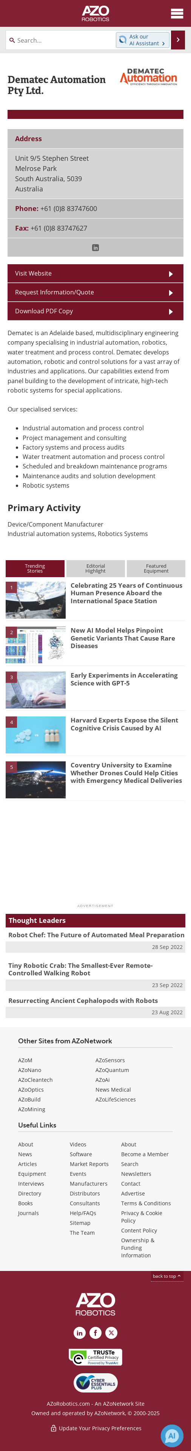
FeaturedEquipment (156, 568)
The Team (82, 1232)
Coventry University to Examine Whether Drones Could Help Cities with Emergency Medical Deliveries (126, 773)
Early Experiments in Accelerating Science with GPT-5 (124, 679)
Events (78, 1173)
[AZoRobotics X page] (111, 1333)
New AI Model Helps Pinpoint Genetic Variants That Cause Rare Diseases (123, 638)
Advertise (133, 1193)
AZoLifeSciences (116, 1099)
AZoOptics (31, 1089)
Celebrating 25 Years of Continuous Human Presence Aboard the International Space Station (126, 593)
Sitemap (80, 1222)
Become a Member (145, 1154)
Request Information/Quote (54, 292)
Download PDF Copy (44, 311)
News (25, 1154)
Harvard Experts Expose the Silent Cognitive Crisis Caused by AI (124, 724)
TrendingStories (35, 568)
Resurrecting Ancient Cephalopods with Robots (83, 1000)
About (25, 1144)
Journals (28, 1213)
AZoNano (29, 1070)
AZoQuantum (112, 1070)
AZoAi (103, 1079)
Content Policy (139, 1230)
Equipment (32, 1173)
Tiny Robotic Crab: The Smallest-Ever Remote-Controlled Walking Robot (80, 969)
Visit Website (33, 273)
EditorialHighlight (95, 568)
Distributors (85, 1193)
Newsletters (136, 1173)
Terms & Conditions (146, 1203)
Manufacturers (89, 1183)
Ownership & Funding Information (137, 1248)
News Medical (113, 1089)
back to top (167, 1276)
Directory (29, 1193)
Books (25, 1203)
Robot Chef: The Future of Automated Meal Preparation (96, 934)
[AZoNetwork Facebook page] (95, 1333)
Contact (130, 1183)
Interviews (31, 1183)
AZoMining (31, 1109)
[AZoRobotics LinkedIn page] (80, 1333)
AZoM (25, 1060)
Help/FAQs (83, 1213)
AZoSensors (110, 1060)
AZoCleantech (35, 1079)
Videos (78, 1144)
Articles (27, 1164)
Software (81, 1154)
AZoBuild (29, 1099)
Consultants (85, 1203)
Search (130, 1164)
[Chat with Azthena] (172, 1436)
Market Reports (89, 1164)
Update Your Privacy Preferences (96, 1428)
